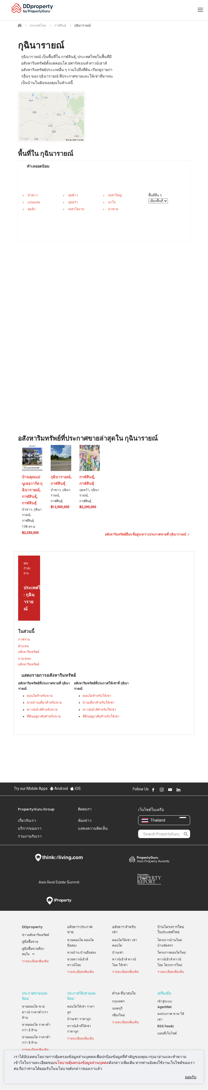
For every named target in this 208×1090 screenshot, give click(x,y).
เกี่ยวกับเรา (27, 820)
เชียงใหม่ (118, 1011)
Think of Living (59, 857)
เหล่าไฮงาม (76, 209)
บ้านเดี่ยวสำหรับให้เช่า (99, 702)
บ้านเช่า (117, 952)
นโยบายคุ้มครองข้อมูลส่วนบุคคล (82, 1062)
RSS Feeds (165, 1022)
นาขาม (113, 209)
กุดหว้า (73, 202)
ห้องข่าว (85, 820)
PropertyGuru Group (36, 809)
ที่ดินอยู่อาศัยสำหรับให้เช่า (101, 716)
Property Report (149, 879)
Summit (59, 882)
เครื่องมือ (164, 989)
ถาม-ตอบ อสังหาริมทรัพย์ (28, 661)
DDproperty (32, 926)
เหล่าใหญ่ (115, 195)
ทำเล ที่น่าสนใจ (124, 989)
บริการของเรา (29, 828)
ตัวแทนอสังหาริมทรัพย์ (28, 649)
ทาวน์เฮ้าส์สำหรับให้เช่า (99, 709)
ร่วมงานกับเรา (30, 836)
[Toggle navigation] (200, 10)
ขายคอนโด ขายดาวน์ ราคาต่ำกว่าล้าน (35, 1008)
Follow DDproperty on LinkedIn (178, 789)
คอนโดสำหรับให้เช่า (97, 696)
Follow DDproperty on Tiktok (192, 789)
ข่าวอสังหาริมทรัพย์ (35, 935)
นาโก (112, 202)
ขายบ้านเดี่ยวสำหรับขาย (44, 702)
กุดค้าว (73, 195)
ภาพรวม (24, 639)
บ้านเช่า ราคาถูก (79, 1015)
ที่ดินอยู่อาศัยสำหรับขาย (44, 716)
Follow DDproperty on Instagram (161, 789)
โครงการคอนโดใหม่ (171, 952)
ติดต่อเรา (85, 809)
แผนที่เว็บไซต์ (167, 1029)
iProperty (59, 901)
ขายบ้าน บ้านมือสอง (81, 952)
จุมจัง (31, 209)
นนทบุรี (117, 1004)
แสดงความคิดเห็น (93, 828)
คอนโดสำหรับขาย (40, 696)
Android (59, 788)
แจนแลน (34, 202)
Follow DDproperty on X (186, 789)
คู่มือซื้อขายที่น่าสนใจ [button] (33, 952)
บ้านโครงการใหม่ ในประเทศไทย (170, 929)
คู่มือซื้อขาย (30, 942)
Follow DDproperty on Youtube (170, 789)
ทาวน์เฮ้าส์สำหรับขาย (42, 709)
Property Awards (149, 859)
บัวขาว (33, 195)
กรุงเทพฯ (118, 997)
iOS (75, 788)
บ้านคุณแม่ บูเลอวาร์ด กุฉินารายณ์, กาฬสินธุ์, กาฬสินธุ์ (32, 490)
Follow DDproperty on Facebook (153, 789)
